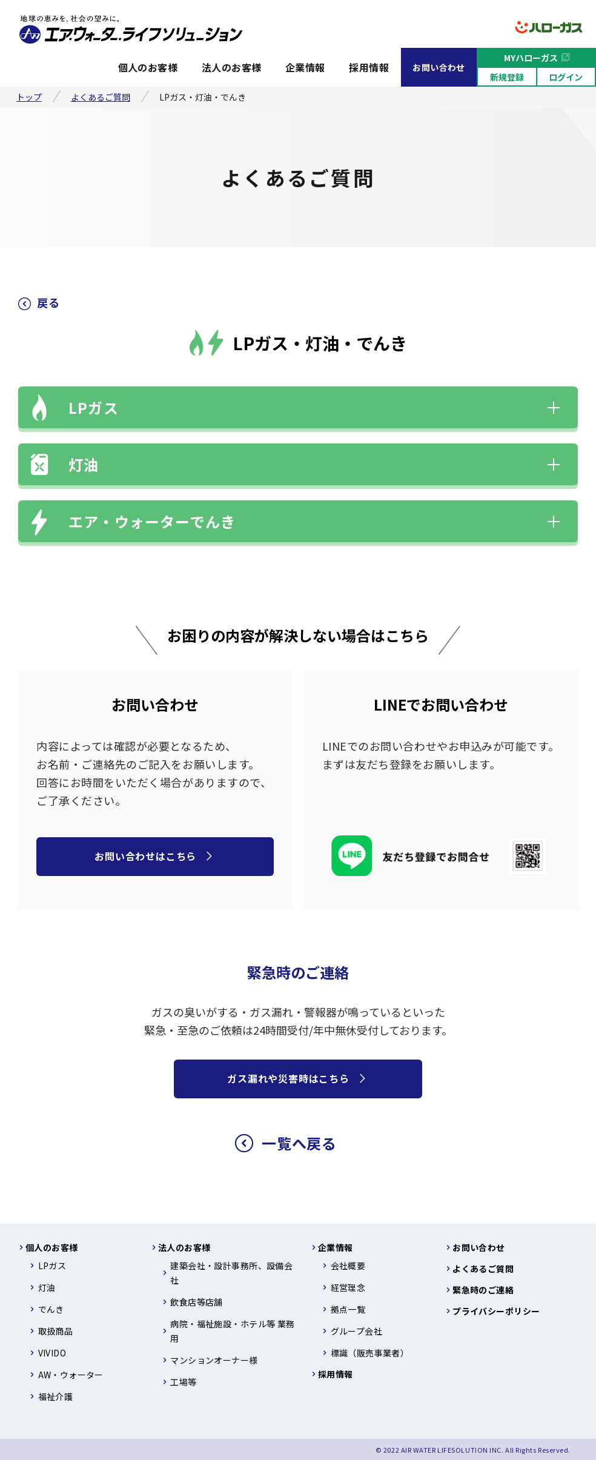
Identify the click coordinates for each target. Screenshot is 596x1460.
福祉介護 (55, 1396)
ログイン (566, 77)
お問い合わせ (438, 67)
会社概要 (348, 1265)
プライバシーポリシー (496, 1311)
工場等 (183, 1382)
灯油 (83, 464)
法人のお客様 (232, 67)
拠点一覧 (348, 1309)
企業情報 (305, 67)
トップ (29, 97)
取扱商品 (55, 1331)
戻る (48, 302)
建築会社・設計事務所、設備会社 (231, 1272)
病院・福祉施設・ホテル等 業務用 (232, 1331)
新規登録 (507, 77)
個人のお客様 (148, 67)
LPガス (93, 407)
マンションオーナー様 (213, 1360)
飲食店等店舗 (196, 1302)
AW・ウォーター (71, 1375)
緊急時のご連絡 (483, 1290)
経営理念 (348, 1287)
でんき (51, 1309)
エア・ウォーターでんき (152, 521)
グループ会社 (357, 1331)
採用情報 (369, 67)
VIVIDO (52, 1353)
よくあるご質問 (100, 97)
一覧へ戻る (299, 1142)
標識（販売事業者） (370, 1353)
